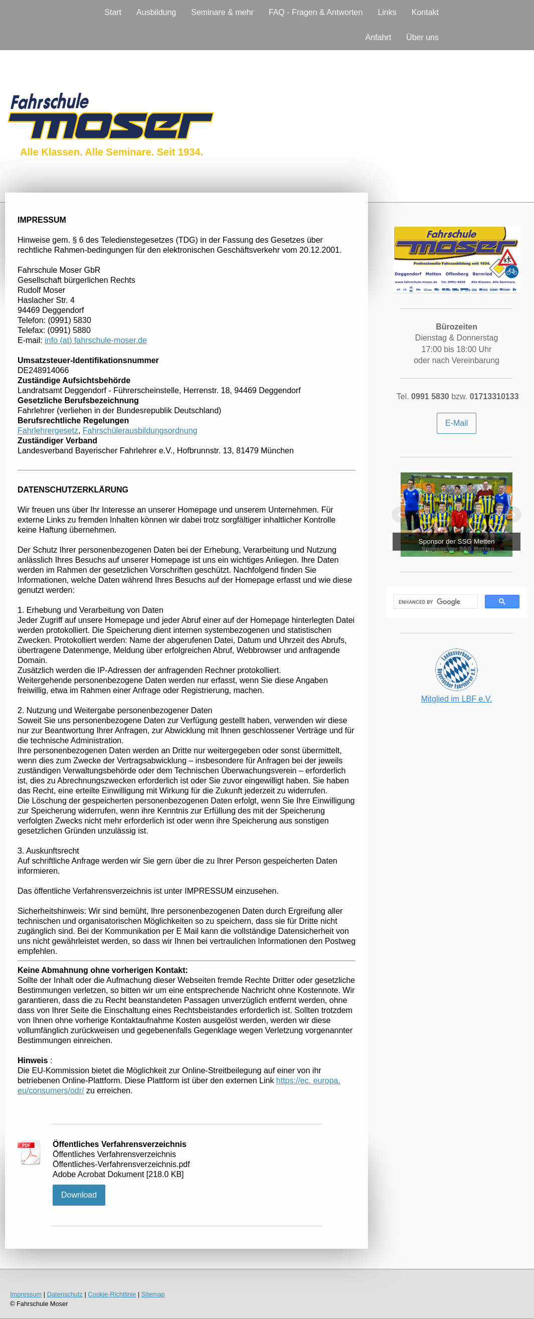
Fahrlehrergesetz (48, 430)
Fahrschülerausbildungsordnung (140, 430)
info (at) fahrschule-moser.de (96, 340)
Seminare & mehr (222, 12)
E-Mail (456, 423)
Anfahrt (378, 37)
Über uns (422, 37)
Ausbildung (156, 12)
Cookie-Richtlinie (112, 1294)
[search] (435, 601)
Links (387, 12)
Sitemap (153, 1294)
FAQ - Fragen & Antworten (316, 12)
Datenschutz (65, 1294)
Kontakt (425, 12)
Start (112, 12)
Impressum (26, 1294)
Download (79, 1195)
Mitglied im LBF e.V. (456, 699)
